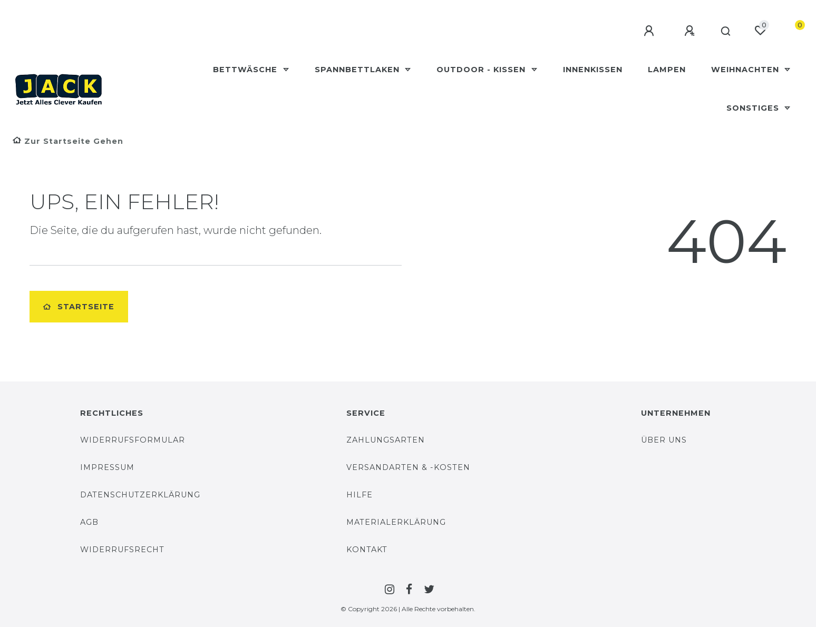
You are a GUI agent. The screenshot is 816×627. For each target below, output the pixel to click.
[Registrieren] (686, 31)
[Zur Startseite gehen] (68, 141)
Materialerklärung (396, 522)
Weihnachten (746, 69)
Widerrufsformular (132, 440)
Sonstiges (754, 108)
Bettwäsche (246, 69)
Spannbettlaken (358, 69)
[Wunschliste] (760, 30)
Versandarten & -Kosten (408, 467)
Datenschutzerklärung (140, 494)
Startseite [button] (78, 306)
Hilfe (359, 494)
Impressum (107, 467)
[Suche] (724, 32)
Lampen (667, 69)
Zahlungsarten (385, 440)
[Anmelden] (645, 31)
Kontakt (366, 549)
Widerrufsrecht (122, 549)
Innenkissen (593, 69)
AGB (89, 522)
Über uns (664, 440)
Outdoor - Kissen (482, 69)
